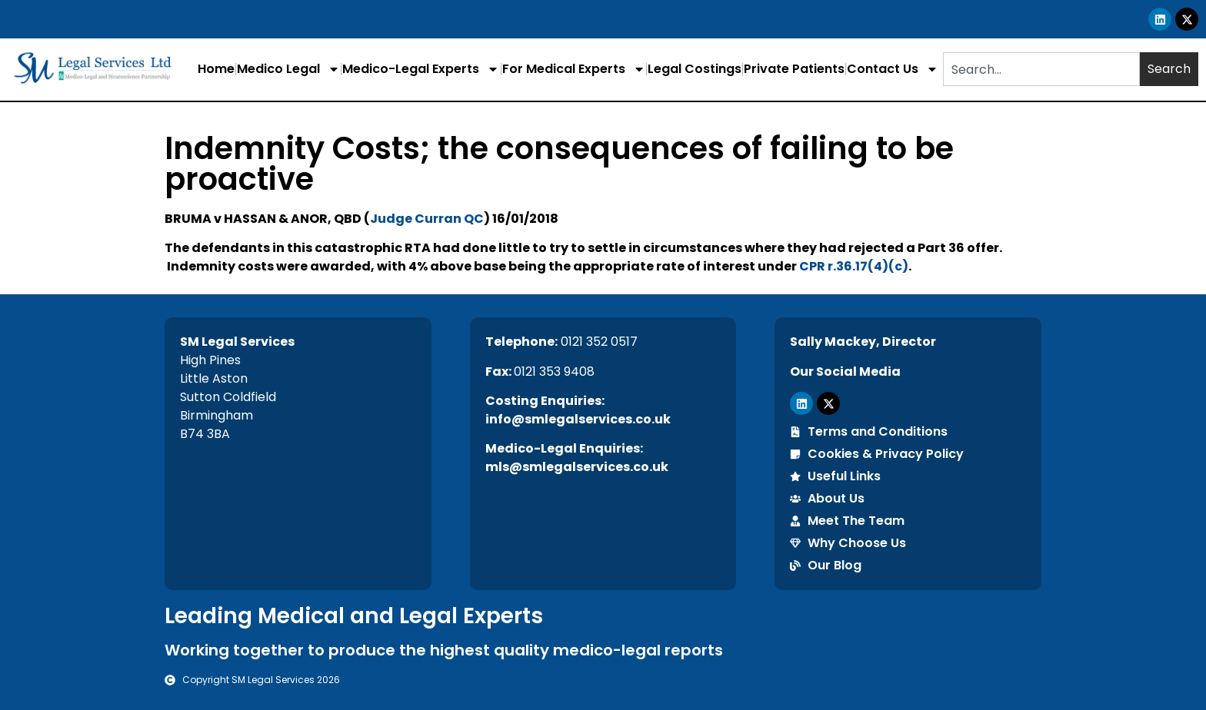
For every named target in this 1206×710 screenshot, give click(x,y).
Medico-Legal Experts (420, 69)
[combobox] (1041, 69)
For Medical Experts (573, 69)
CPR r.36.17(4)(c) (853, 266)
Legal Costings (694, 69)
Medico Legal (288, 69)
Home (216, 69)
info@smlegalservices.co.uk (578, 419)
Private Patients (794, 69)
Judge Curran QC (427, 218)
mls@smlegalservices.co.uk (576, 467)
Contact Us (892, 69)
